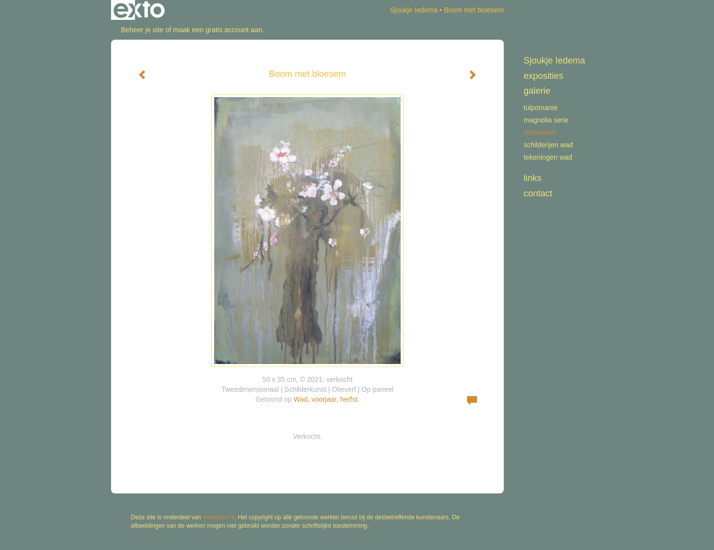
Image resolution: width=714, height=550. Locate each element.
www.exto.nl (219, 517)
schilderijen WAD (548, 145)
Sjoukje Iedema (414, 10)
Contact (538, 193)
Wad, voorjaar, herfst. (326, 399)
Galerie (537, 91)
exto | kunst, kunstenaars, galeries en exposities (139, 10)
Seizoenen (539, 132)
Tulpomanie (541, 108)
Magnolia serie (546, 120)
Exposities (543, 76)
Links (532, 178)
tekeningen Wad (548, 157)
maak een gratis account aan (217, 30)
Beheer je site (142, 30)
